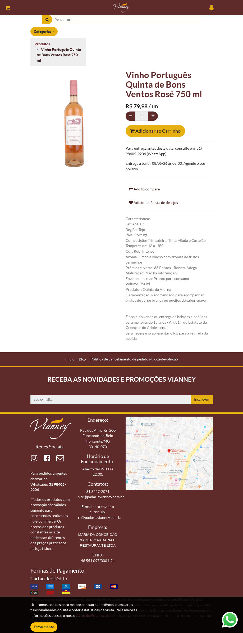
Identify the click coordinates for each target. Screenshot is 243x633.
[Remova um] (130, 116)
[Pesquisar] (47, 19)
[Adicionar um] (153, 116)
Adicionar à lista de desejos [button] (153, 202)
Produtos (42, 44)
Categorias (42, 31)
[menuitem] (70, 359)
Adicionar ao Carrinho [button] (155, 131)
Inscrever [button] (201, 399)
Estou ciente (44, 627)
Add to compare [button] (144, 189)
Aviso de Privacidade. (93, 615)
